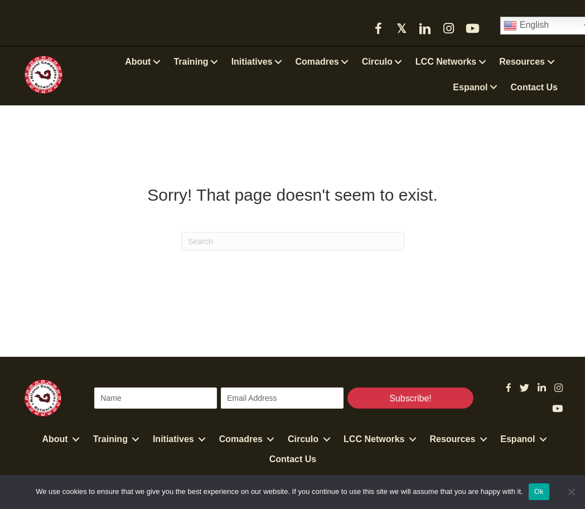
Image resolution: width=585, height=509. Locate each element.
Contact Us (292, 459)
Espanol (517, 439)
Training (110, 439)
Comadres (241, 439)
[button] (378, 28)
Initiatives (173, 439)
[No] (571, 491)
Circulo (303, 439)
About (54, 439)
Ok (539, 491)
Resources (452, 439)
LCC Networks (374, 439)
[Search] (292, 241)
